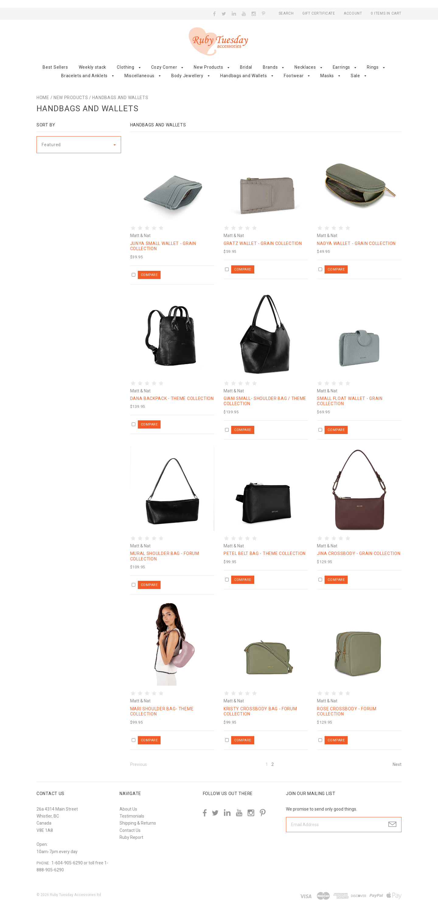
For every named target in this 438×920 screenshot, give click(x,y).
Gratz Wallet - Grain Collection (263, 243)
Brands (270, 67)
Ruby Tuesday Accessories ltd (75, 895)
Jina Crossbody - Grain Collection (358, 553)
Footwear (294, 75)
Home (42, 97)
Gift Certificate (319, 13)
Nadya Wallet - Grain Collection (356, 243)
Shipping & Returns (138, 823)
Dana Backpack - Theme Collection (172, 398)
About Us (128, 809)
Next (397, 764)
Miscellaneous (139, 75)
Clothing (125, 67)
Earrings (341, 67)
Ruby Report (131, 837)
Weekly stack (92, 67)
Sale (355, 75)
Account (353, 13)
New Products (208, 67)
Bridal (246, 67)
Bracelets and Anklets (84, 75)
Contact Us (130, 830)
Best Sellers (55, 67)
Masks (327, 75)
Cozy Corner (164, 67)
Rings (373, 67)
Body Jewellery (187, 75)
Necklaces (305, 67)
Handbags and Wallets (243, 75)
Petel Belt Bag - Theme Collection (265, 553)
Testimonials (132, 816)
